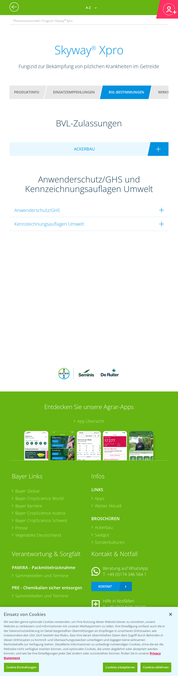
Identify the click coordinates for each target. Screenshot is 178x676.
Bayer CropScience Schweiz (41, 520)
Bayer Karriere (28, 506)
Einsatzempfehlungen (74, 92)
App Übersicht (90, 421)
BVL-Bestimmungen (126, 92)
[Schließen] (170, 614)
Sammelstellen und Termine (41, 575)
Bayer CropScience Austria (40, 513)
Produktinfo (26, 92)
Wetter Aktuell (108, 506)
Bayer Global (27, 491)
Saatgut (102, 535)
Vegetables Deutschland (38, 535)
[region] (89, 641)
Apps (99, 498)
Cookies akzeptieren (120, 667)
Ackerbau (104, 527)
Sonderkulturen (110, 542)
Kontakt (105, 586)
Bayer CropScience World (39, 498)
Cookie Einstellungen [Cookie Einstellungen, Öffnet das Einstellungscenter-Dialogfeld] (21, 667)
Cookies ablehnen (156, 667)
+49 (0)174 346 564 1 (126, 574)
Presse (21, 528)
